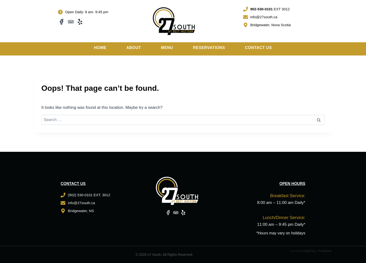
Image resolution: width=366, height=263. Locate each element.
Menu (167, 48)
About (133, 48)
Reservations (209, 48)
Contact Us (258, 48)
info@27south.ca (264, 17)
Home (100, 48)
